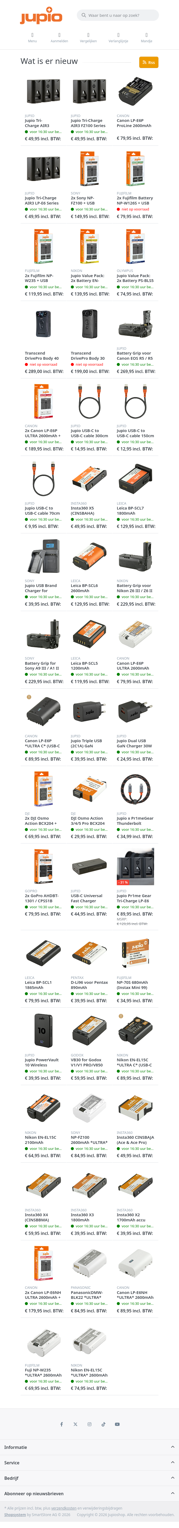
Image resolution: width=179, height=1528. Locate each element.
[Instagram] (89, 1424)
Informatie (15, 1447)
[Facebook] (62, 1424)
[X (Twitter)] (76, 1424)
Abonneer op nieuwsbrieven (34, 1494)
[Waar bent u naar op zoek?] (118, 15)
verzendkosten (64, 1508)
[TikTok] (104, 1424)
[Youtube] (117, 1424)
